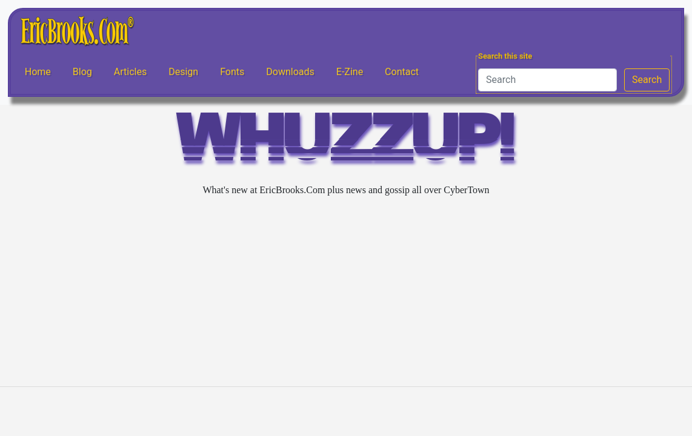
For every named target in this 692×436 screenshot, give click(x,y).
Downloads (290, 72)
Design (183, 72)
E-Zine (349, 72)
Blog (82, 72)
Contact (402, 72)
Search (647, 79)
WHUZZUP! (346, 143)
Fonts (232, 72)
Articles (130, 72)
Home (38, 72)
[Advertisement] (346, 292)
